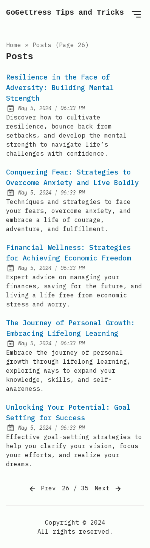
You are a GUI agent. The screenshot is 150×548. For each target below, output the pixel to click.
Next (108, 488)
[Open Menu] (136, 14)
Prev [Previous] (42, 488)
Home (13, 45)
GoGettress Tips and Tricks (65, 13)
